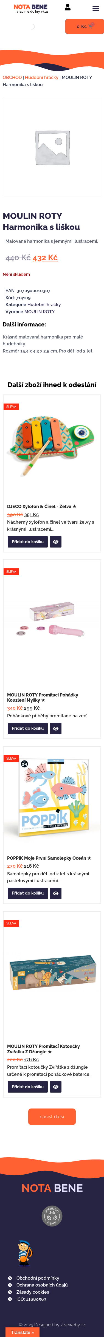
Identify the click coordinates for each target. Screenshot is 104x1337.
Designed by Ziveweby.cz (52, 1324)
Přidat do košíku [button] (28, 541)
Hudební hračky (41, 77)
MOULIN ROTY (39, 311)
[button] (96, 8)
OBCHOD (12, 77)
